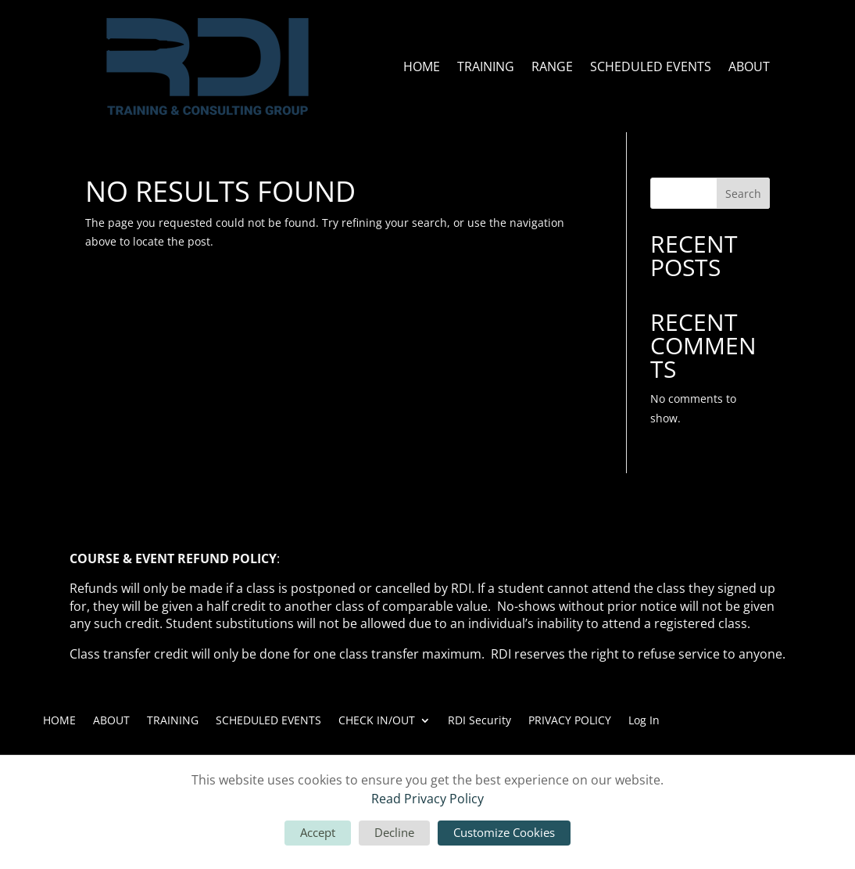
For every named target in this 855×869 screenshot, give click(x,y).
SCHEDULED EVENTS (650, 66)
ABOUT (749, 66)
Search (743, 193)
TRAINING (485, 66)
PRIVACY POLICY (569, 719)
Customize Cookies (504, 832)
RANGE (552, 66)
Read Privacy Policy (427, 798)
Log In (644, 719)
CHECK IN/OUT (376, 719)
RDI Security (479, 719)
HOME (421, 66)
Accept (317, 832)
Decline (394, 832)
